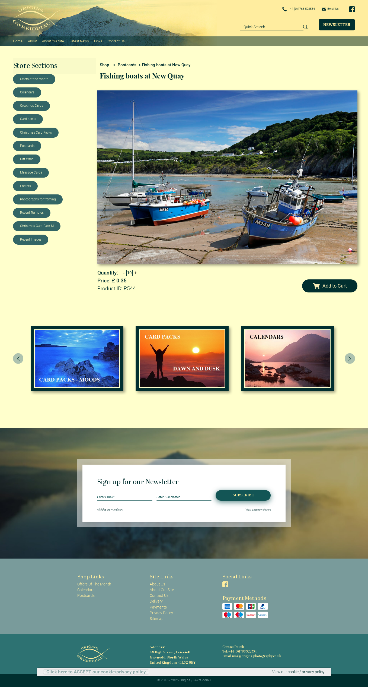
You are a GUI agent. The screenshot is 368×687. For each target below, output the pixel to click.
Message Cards (31, 172)
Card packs (28, 119)
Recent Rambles (32, 212)
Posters (25, 186)
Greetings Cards (31, 105)
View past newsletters (258, 509)
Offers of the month (34, 79)
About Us (157, 584)
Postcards (27, 145)
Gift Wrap (27, 159)
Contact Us (115, 41)
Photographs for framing (38, 199)
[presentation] (18, 358)
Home (18, 41)
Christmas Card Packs (36, 132)
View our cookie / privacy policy (298, 672)
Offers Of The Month (94, 584)
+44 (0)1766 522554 (295, 9)
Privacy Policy (161, 612)
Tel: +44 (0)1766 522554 (239, 651)
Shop (104, 64)
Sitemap (157, 618)
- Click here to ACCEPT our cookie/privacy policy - (96, 672)
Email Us (329, 9)
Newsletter (336, 24)
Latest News (79, 41)
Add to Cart (330, 286)
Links (98, 41)
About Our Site (53, 41)
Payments (158, 606)
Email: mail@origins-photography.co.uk (250, 656)
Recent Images (30, 239)
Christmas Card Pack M (37, 226)
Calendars (27, 92)
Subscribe (243, 495)
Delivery (156, 601)
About (32, 41)
